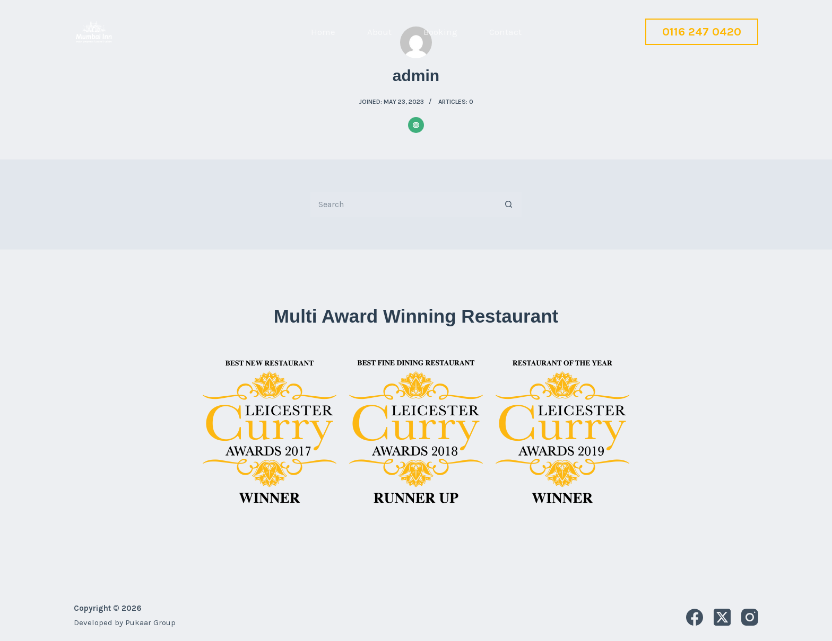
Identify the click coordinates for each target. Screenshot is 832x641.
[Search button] (509, 204)
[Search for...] (403, 204)
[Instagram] (749, 617)
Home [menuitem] (323, 31)
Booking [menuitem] (440, 31)
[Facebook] (694, 617)
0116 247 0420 (701, 32)
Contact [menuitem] (505, 31)
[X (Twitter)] (722, 617)
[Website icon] (416, 125)
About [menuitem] (379, 31)
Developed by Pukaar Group (125, 622)
